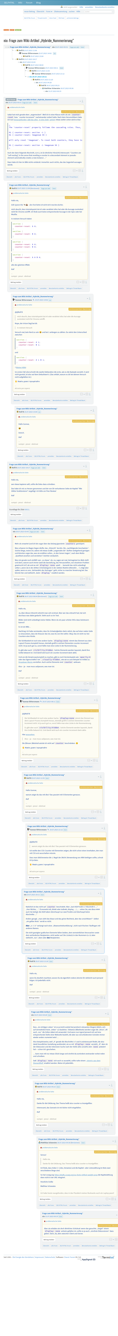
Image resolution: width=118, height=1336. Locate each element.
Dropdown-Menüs (26, 662)
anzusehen (30, 734)
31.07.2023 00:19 (51, 1216)
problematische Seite (17, 107)
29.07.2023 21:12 (56, 830)
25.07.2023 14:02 (41, 300)
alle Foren (18, 177)
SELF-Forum (11, 100)
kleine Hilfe (21, 367)
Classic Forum (69, 1257)
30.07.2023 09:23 (49, 1087)
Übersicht (40, 11)
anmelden (40, 177)
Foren (48, 11)
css (50, 300)
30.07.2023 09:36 (63, 1143)
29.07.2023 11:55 (38, 778)
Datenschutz (50, 1257)
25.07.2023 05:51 (15, 102)
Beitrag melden (12, 171)
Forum (29, 2)
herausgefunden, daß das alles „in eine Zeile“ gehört (34, 120)
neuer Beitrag (29, 11)
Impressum (39, 1257)
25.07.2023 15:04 (30, 412)
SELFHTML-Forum (29, 18)
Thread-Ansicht (42, 18)
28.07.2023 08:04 (30, 596)
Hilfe (78, 11)
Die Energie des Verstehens (23, 1257)
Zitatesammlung (60, 11)
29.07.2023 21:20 (41, 961)
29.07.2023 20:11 (33, 894)
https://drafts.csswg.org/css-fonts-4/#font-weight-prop (76, 1175)
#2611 (27, 509)
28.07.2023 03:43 (22, 531)
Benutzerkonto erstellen (52, 177)
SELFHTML (9, 2)
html (35, 103)
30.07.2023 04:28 (40, 1015)
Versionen (35, 188)
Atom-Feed (52, 18)
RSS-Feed (61, 18)
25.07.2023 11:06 (23, 188)
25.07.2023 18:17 (23, 468)
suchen (72, 11)
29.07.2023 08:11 (48, 701)
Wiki (20, 2)
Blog (38, 2)
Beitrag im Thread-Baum (70, 177)
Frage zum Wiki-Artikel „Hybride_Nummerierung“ (38, 99)
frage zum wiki (26, 103)
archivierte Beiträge (73, 18)
